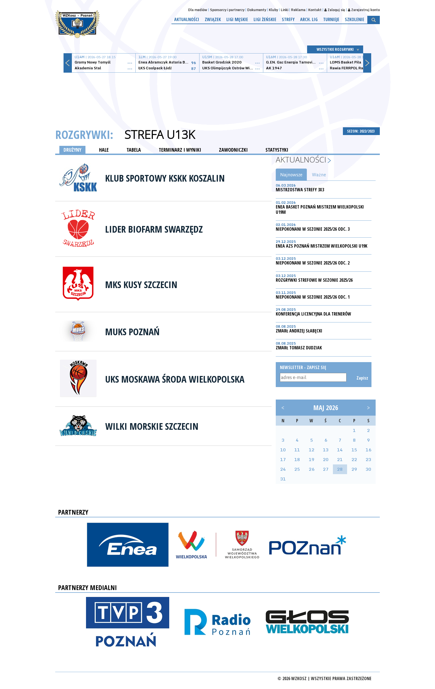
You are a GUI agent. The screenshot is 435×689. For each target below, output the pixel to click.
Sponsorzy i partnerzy (227, 9)
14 (340, 449)
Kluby (273, 9)
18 (297, 459)
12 (311, 449)
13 (325, 449)
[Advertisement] (217, 93)
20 (325, 459)
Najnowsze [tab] (291, 174)
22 (354, 459)
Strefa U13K (159, 134)
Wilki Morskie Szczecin (151, 426)
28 (340, 469)
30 (368, 469)
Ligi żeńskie (265, 19)
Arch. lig (309, 19)
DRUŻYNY (72, 149)
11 (297, 449)
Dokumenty (256, 9)
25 (297, 469)
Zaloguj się (334, 9)
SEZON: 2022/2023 (361, 131)
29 (354, 469)
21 (340, 459)
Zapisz (361, 378)
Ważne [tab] (319, 174)
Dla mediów (197, 9)
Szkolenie (354, 19)
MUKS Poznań (132, 331)
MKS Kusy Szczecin (141, 284)
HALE (104, 149)
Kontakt (315, 9)
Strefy (288, 19)
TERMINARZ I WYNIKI (180, 149)
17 (283, 459)
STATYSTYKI (276, 149)
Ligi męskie (237, 19)
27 (325, 469)
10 (283, 449)
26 (311, 469)
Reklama (298, 9)
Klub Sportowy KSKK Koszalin (165, 178)
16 (368, 449)
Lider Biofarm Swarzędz (154, 229)
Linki (284, 9)
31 (283, 479)
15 (354, 449)
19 (311, 459)
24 (283, 469)
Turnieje (331, 19)
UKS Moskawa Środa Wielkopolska (174, 379)
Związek (213, 19)
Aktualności (186, 19)
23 (368, 459)
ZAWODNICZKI (233, 149)
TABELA (134, 149)
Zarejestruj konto (364, 9)
